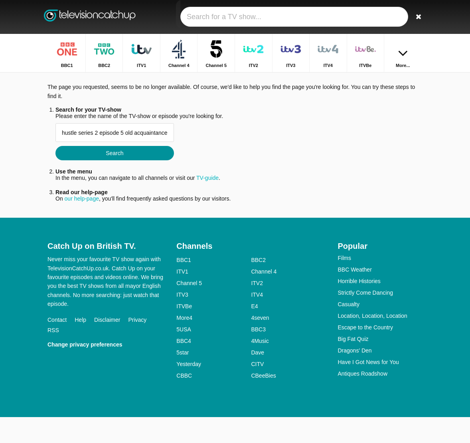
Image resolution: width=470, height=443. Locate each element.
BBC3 (258, 355)
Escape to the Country (365, 353)
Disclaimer (107, 345)
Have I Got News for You (368, 388)
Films (344, 284)
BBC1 (183, 286)
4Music (260, 367)
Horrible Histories (359, 307)
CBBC (184, 401)
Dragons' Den (354, 376)
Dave (257, 378)
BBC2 (258, 286)
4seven (260, 344)
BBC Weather (354, 295)
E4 (254, 332)
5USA (183, 355)
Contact (57, 345)
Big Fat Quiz (353, 365)
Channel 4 (263, 297)
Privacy (137, 345)
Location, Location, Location (372, 342)
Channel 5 (189, 309)
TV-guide (207, 204)
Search (114, 179)
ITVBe (184, 332)
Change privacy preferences (84, 370)
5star (182, 378)
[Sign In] (399, 17)
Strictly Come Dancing (365, 318)
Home (339, 79)
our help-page (82, 224)
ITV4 (257, 320)
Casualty (348, 330)
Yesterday (188, 390)
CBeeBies (263, 401)
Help (80, 345)
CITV (257, 390)
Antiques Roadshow (362, 399)
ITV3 (182, 320)
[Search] (418, 17)
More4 (184, 344)
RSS (53, 355)
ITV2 (257, 309)
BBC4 (183, 367)
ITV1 (182, 297)
